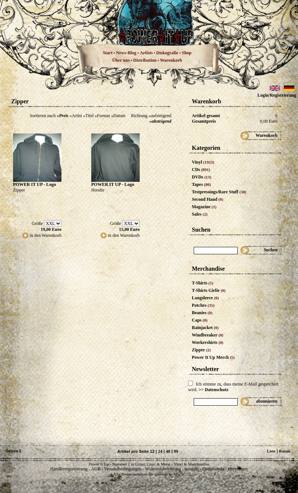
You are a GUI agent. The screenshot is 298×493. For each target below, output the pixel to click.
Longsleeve (205, 297)
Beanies (202, 312)
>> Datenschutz (213, 389)
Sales (199, 214)
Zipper (201, 349)
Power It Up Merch (213, 357)
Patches (203, 305)
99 (176, 451)
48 (168, 451)
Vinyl (203, 162)
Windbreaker (208, 335)
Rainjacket (205, 327)
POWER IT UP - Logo (34, 184)
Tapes (201, 184)
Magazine (204, 206)
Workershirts (208, 342)
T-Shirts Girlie (208, 290)
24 (160, 451)
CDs (201, 169)
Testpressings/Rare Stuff (219, 191)
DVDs (201, 177)
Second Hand (207, 199)
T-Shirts (202, 283)
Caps (199, 320)
